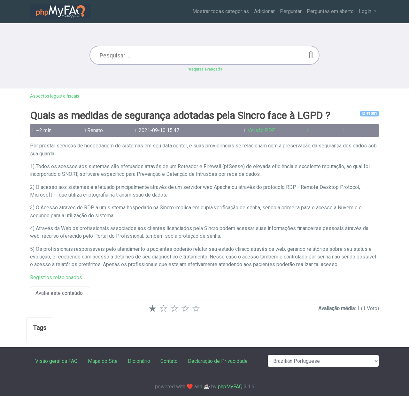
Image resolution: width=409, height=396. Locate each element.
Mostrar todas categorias (220, 11)
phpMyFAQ (230, 387)
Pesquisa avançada (204, 69)
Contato (169, 361)
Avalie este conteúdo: (59, 293)
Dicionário (139, 361)
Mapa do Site (103, 361)
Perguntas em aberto (330, 11)
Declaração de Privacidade (218, 361)
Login (366, 11)
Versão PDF (261, 130)
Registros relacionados (56, 277)
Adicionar (264, 11)
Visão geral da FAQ (56, 361)
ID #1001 (369, 113)
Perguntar (291, 11)
